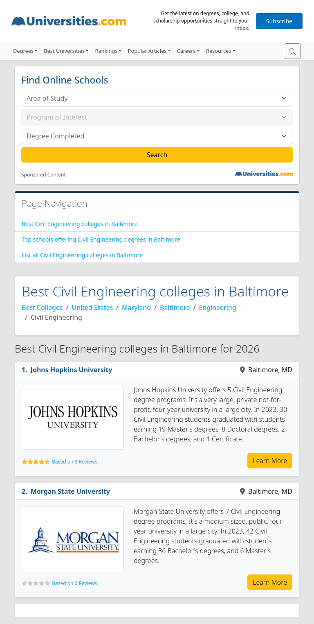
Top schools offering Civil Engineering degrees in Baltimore (101, 239)
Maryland (136, 307)
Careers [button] (186, 50)
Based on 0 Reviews (74, 583)
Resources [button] (218, 50)
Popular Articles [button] (147, 50)
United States (92, 307)
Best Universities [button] (64, 50)
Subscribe (279, 21)
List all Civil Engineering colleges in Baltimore (82, 255)
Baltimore (175, 307)
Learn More (270, 460)
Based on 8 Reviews (74, 461)
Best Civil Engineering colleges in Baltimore (80, 224)
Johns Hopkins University (71, 369)
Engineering (217, 307)
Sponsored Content (43, 175)
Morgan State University (70, 491)
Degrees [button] (23, 50)
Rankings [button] (106, 50)
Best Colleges (42, 307)
